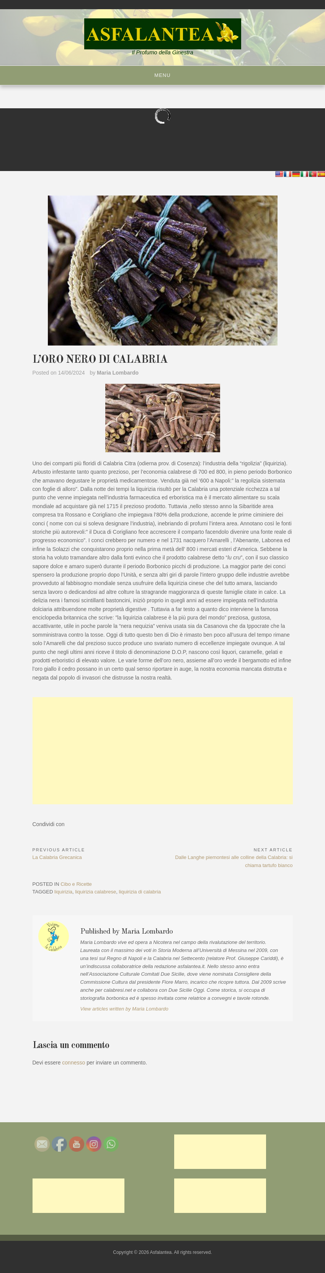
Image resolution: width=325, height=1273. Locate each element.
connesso (73, 1062)
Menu (162, 75)
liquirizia (63, 892)
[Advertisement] (163, 750)
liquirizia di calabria (140, 892)
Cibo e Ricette (76, 884)
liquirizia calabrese (95, 892)
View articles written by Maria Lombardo (124, 1009)
